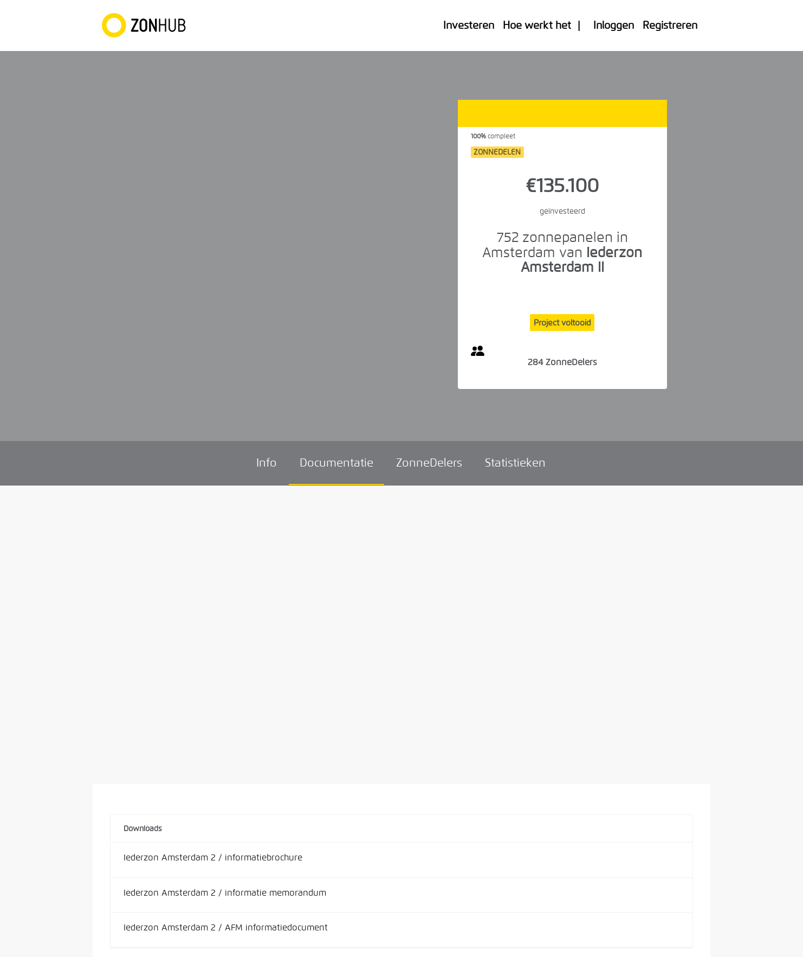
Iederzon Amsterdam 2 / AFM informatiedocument (226, 927)
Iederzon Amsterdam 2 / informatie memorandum (225, 893)
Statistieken (515, 463)
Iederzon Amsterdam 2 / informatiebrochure (213, 857)
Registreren (670, 25)
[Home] (148, 25)
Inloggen (613, 25)
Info (266, 463)
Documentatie (336, 463)
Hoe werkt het (537, 25)
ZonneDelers (429, 463)
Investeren (468, 25)
